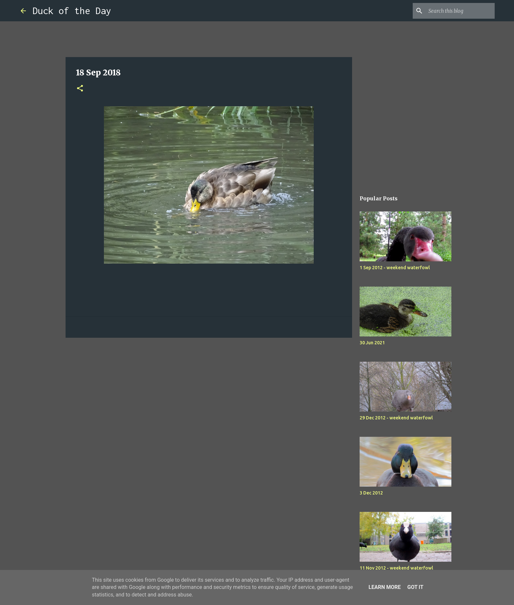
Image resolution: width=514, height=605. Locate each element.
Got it (415, 587)
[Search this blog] (460, 11)
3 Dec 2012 (371, 492)
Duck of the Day (71, 10)
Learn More (384, 587)
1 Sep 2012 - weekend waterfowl (395, 267)
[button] (80, 88)
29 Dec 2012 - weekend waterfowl (396, 417)
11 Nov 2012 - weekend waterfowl (396, 568)
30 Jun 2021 (372, 342)
